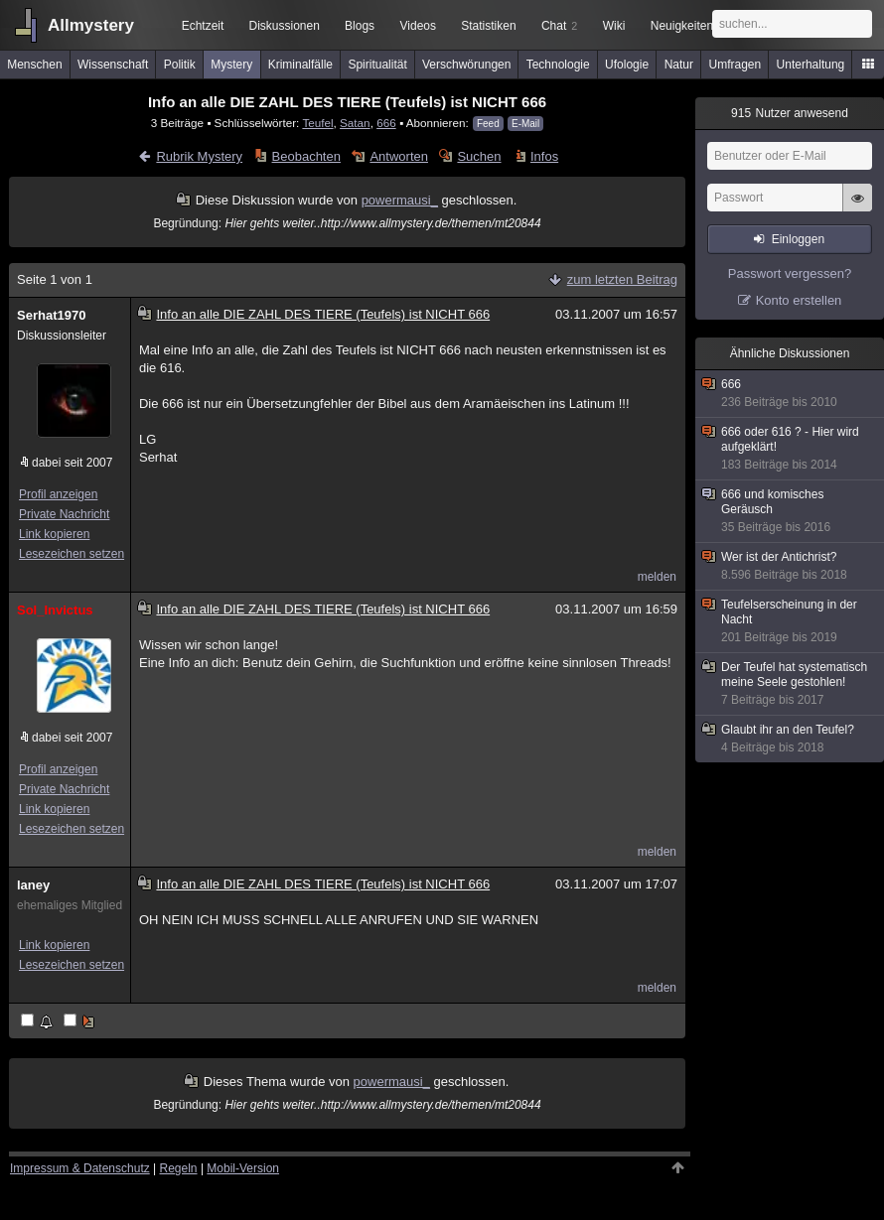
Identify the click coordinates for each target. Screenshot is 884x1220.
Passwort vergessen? (789, 273)
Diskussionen (283, 26)
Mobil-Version (243, 1168)
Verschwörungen (466, 64)
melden (657, 577)
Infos (544, 156)
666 (386, 122)
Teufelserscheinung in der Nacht (790, 621)
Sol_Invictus (55, 610)
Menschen (34, 64)
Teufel (317, 122)
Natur (678, 64)
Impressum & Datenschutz (80, 1168)
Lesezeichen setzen (71, 554)
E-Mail (525, 123)
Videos (418, 26)
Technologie (558, 64)
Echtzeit (203, 26)
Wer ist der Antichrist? (790, 566)
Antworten (398, 156)
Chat (559, 26)
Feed (488, 123)
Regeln (179, 1168)
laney (33, 885)
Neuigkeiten (682, 26)
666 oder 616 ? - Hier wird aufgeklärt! (790, 449)
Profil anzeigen (58, 494)
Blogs (359, 26)
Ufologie (627, 64)
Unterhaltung (811, 64)
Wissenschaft (112, 64)
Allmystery (91, 25)
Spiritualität (377, 64)
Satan (355, 122)
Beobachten (306, 156)
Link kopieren (54, 534)
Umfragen (735, 64)
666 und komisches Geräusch (790, 511)
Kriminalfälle (300, 64)
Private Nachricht (64, 514)
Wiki (614, 26)
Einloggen (798, 239)
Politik (180, 64)
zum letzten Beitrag (622, 279)
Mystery (231, 64)
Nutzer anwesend (789, 113)
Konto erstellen (799, 300)
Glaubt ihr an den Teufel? (790, 739)
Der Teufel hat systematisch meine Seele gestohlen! (790, 684)
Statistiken (488, 26)
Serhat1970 (51, 315)
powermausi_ (400, 200)
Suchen (479, 156)
